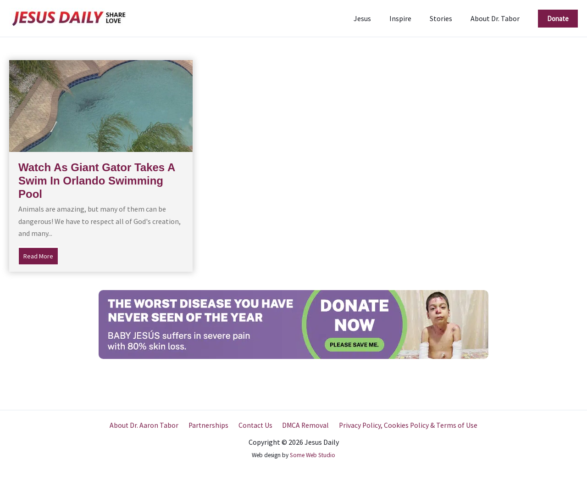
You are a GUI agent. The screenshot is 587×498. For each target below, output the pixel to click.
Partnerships (209, 425)
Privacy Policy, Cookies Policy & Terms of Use (405, 425)
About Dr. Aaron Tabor (147, 425)
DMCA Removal (303, 425)
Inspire (410, 18)
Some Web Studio (312, 455)
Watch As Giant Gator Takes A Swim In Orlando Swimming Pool (96, 180)
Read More (40, 255)
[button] (558, 19)
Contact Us (255, 425)
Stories (446, 18)
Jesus (375, 18)
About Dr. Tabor (496, 18)
